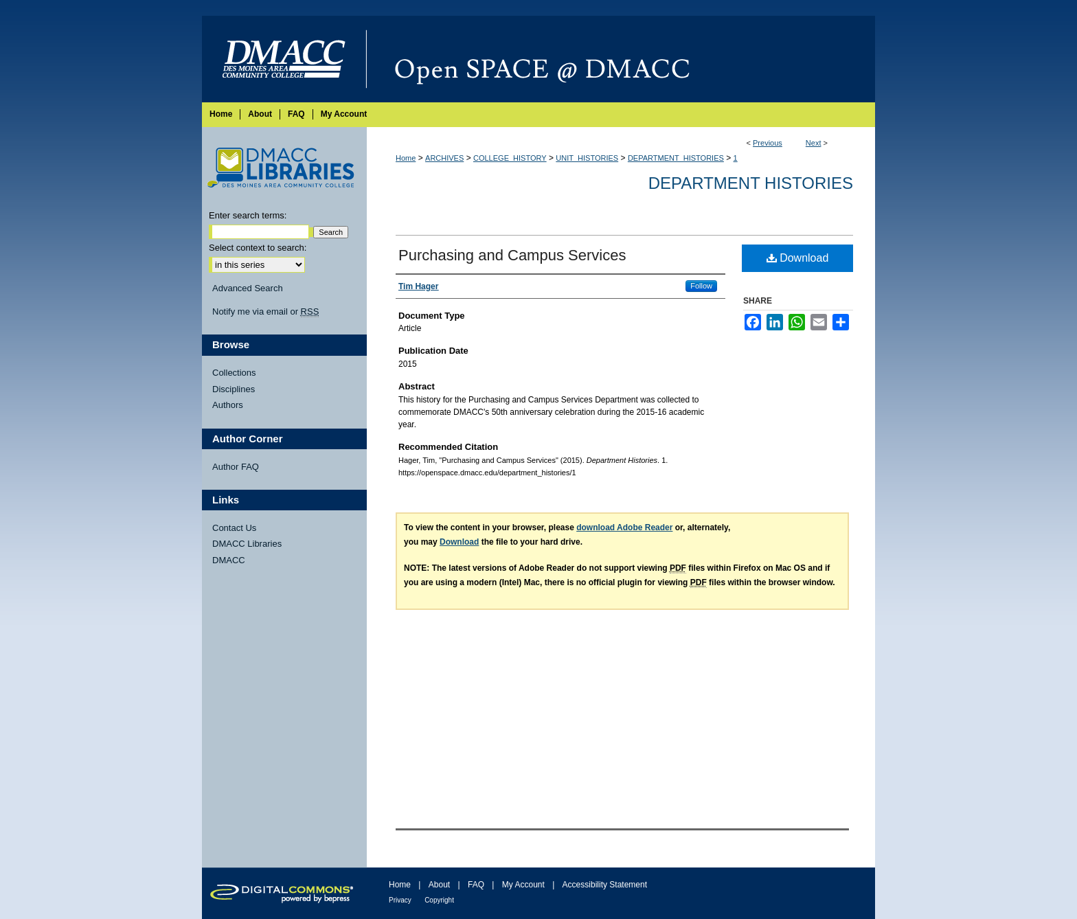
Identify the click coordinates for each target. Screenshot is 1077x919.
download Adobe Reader (624, 527)
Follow (701, 286)
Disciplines (233, 389)
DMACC (228, 560)
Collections (234, 372)
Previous (767, 143)
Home (406, 158)
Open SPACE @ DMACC (621, 59)
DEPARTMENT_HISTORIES (676, 158)
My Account (523, 884)
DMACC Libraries (247, 543)
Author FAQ (235, 467)
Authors (227, 405)
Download (798, 258)
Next (813, 143)
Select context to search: (257, 247)
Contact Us (234, 528)
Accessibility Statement (605, 884)
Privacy (400, 900)
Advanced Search (247, 288)
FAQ (476, 884)
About (439, 884)
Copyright (439, 900)
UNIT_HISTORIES (587, 158)
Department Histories (750, 183)
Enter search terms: (247, 215)
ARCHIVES (444, 158)
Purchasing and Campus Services (512, 255)
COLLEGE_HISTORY (510, 158)
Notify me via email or (265, 311)
